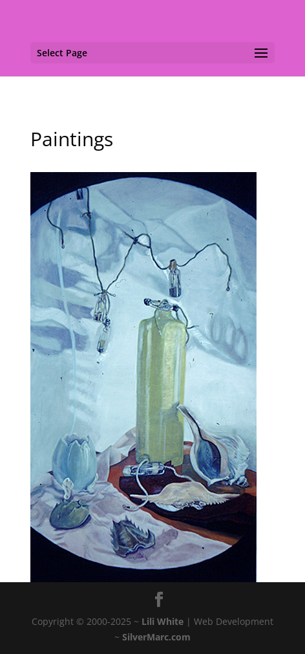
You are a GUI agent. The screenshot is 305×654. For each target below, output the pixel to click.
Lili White (163, 621)
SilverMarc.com (156, 637)
